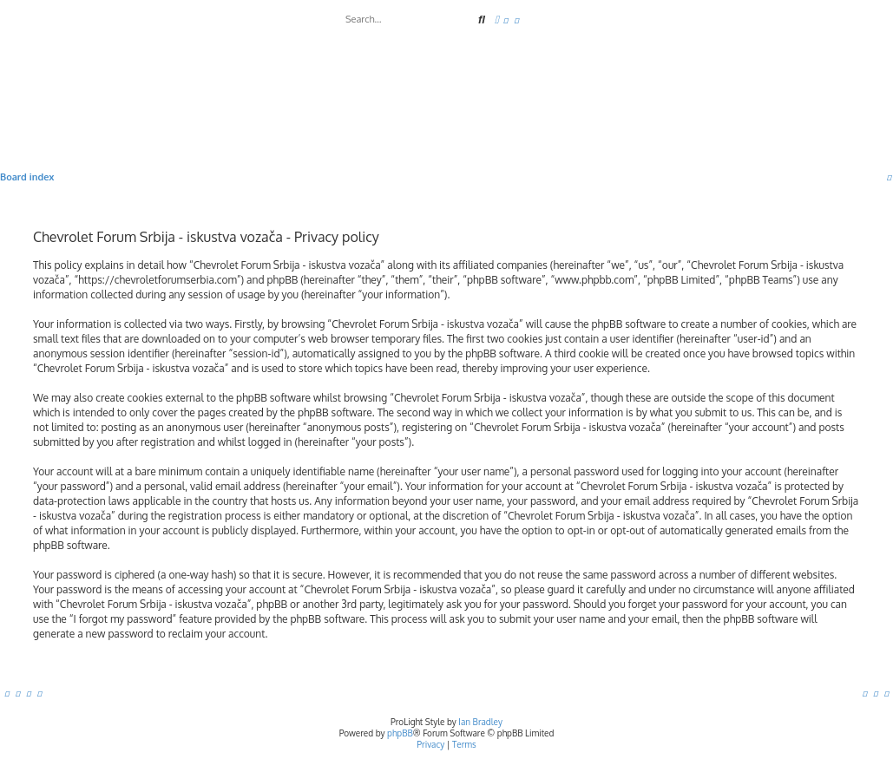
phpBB (400, 733)
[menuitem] (506, 20)
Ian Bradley (480, 721)
